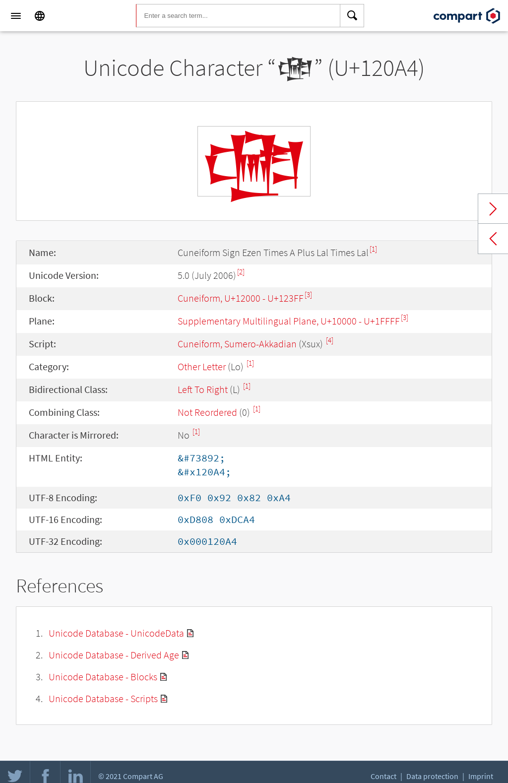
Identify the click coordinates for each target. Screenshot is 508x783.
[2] (241, 271)
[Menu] (16, 16)
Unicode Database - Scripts (103, 698)
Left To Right (203, 389)
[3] (308, 294)
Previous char (493, 239)
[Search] (352, 16)
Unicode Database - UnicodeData (116, 633)
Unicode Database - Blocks (103, 676)
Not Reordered (207, 412)
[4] (329, 340)
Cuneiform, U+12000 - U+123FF (241, 298)
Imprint (480, 776)
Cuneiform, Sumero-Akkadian (237, 343)
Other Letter (202, 366)
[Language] (40, 16)
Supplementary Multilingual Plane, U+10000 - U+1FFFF (289, 321)
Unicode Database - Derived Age (114, 655)
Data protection (432, 776)
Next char (493, 209)
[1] (373, 249)
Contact (383, 776)
